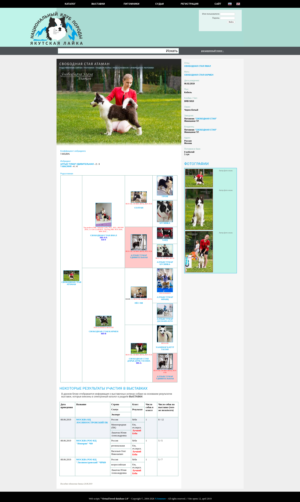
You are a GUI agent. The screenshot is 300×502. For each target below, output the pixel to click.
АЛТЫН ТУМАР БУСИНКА (165, 263)
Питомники (131, 4)
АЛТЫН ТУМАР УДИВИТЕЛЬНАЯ (139, 256)
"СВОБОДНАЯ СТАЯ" (206, 118)
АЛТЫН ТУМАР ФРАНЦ (165, 298)
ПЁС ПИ (139, 303)
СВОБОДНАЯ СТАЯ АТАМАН (71, 283)
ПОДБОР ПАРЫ (103, 68)
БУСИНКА (165, 223)
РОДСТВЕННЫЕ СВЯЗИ (70, 68)
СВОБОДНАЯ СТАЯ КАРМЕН (103, 331)
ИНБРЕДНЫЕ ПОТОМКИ (142, 68)
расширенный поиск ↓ (212, 51)
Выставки (98, 4)
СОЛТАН (138, 208)
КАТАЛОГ (70, 4)
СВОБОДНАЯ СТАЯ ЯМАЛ (103, 235)
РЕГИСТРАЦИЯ (189, 4)
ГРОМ (165, 196)
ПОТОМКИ (89, 68)
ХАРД (165, 240)
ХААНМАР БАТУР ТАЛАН (165, 348)
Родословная (120, 68)
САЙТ (217, 4)
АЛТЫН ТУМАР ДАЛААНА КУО (165, 320)
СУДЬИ (159, 4)
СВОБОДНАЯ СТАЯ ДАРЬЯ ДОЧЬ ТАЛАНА (138, 360)
